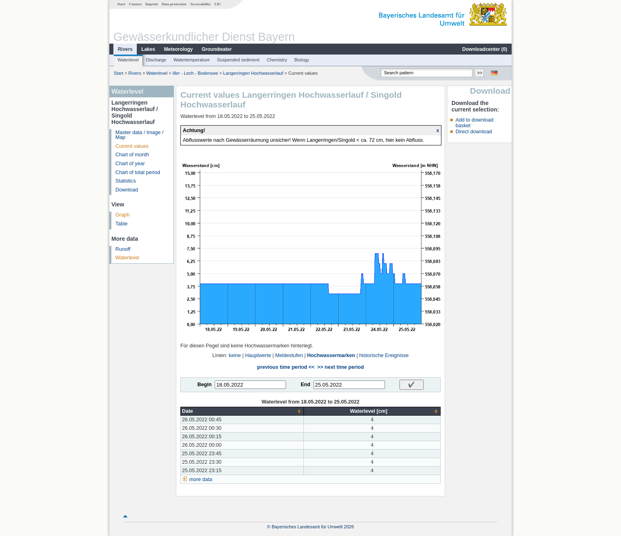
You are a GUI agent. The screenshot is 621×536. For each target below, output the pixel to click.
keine (235, 355)
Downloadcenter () (484, 49)
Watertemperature (192, 59)
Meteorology (178, 49)
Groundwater (217, 49)
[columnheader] (242, 411)
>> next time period (340, 367)
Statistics (125, 181)
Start (121, 4)
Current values (131, 146)
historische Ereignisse (384, 355)
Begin (204, 384)
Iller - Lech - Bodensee (195, 73)
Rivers (125, 49)
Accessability (200, 4)
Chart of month (132, 155)
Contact (135, 4)
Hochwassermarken (331, 355)
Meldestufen (289, 355)
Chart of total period (137, 172)
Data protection (174, 4)
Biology (301, 59)
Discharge (156, 59)
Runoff (122, 249)
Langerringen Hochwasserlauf (253, 73)
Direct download (474, 132)
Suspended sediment (238, 59)
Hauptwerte (258, 355)
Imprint (151, 4)
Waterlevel (127, 59)
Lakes (148, 49)
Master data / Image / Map (139, 135)
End (305, 384)
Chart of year (130, 163)
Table (121, 224)
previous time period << (285, 367)
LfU (217, 4)
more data (200, 479)
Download (126, 190)
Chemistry (277, 59)
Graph (122, 215)
